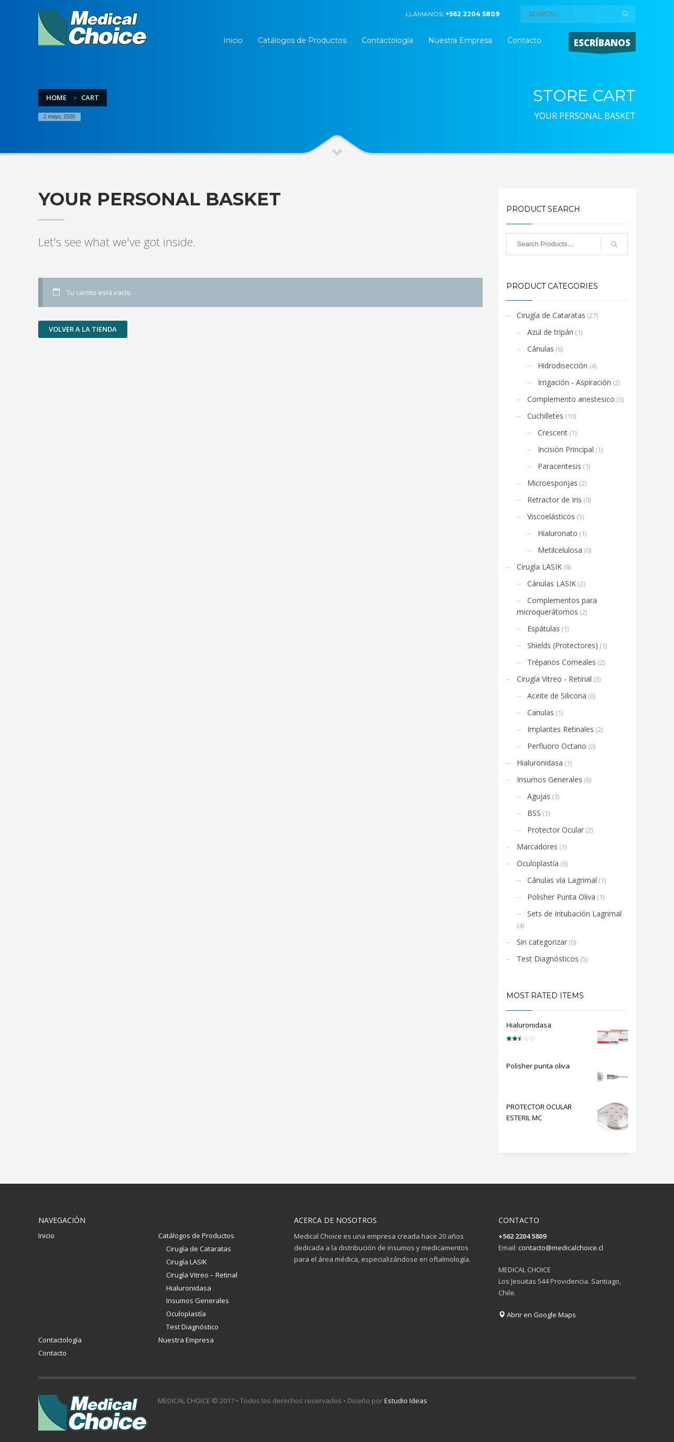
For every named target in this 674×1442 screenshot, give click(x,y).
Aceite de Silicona (556, 696)
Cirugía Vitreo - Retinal (554, 679)
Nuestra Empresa (186, 1340)
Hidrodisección (563, 365)
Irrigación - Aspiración (574, 382)
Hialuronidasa (540, 763)
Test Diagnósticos (548, 959)
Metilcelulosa (560, 550)
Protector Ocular (555, 830)
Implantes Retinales (560, 729)
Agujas (538, 796)
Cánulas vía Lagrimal (562, 880)
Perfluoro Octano (556, 746)
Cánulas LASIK (551, 583)
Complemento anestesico (571, 399)
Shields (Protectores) (562, 645)
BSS (534, 813)
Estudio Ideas (405, 1400)
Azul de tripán (550, 332)
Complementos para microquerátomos (557, 606)
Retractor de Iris (554, 500)
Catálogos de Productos (196, 1235)
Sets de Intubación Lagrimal (574, 914)
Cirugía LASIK (539, 567)
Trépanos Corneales (561, 662)
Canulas (540, 712)
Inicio (46, 1235)
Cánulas (540, 349)
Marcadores (537, 846)
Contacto (52, 1353)
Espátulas (543, 628)
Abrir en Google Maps (537, 1314)
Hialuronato (558, 533)
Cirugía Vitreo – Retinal (201, 1275)
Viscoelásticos (551, 516)
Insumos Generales (549, 779)
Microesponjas (552, 483)
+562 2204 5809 (472, 14)
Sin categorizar (542, 942)
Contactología (60, 1340)
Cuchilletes (545, 416)
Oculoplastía (538, 863)
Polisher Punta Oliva (561, 897)
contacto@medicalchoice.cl (560, 1247)
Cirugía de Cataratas (551, 315)
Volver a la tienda (83, 329)
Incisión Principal (566, 449)
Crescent (553, 433)
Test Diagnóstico (192, 1326)
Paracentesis (559, 466)
